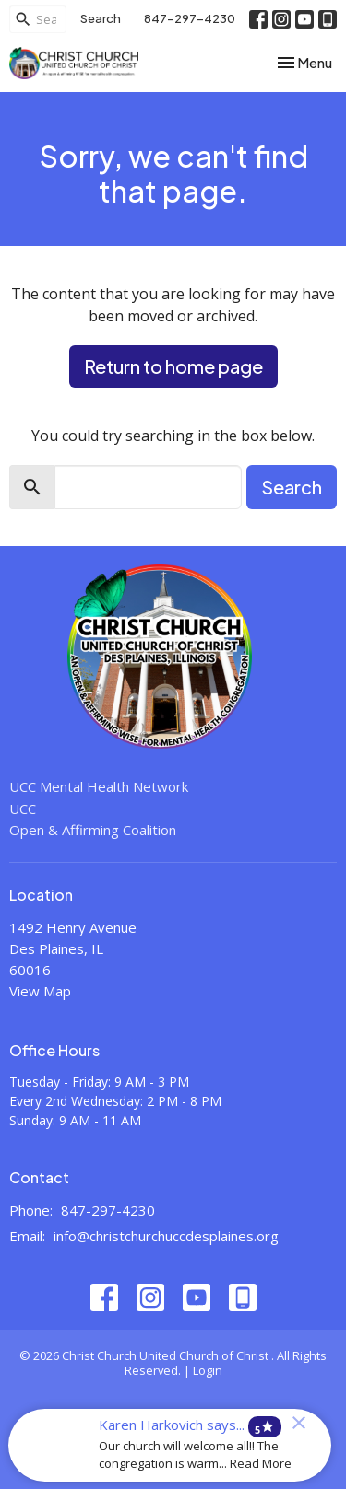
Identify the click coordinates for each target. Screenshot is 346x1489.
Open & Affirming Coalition (92, 829)
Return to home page (173, 366)
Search (100, 18)
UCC (22, 808)
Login (207, 1370)
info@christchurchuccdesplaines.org (166, 1236)
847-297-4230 (189, 18)
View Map (40, 991)
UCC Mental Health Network (98, 786)
